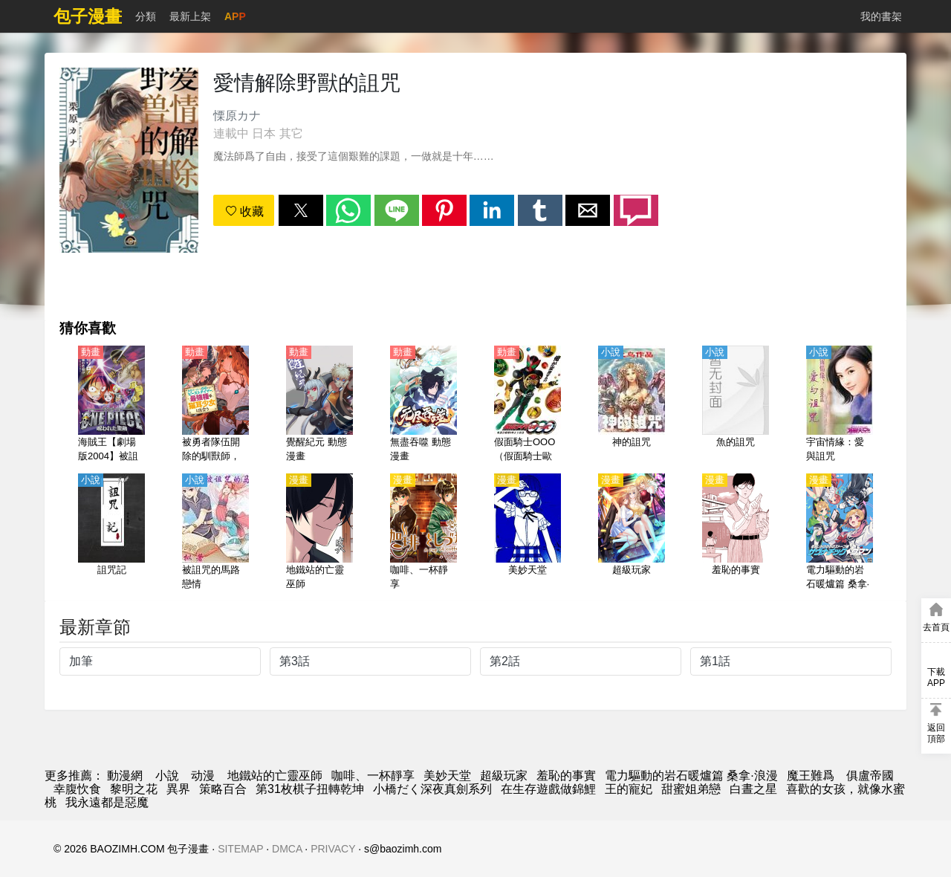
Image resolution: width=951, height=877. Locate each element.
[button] (301, 210)
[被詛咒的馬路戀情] (215, 532)
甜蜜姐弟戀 (691, 789)
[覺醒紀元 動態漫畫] (319, 405)
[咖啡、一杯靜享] (423, 532)
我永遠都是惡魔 (107, 802)
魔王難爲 (812, 775)
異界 (178, 789)
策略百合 (223, 789)
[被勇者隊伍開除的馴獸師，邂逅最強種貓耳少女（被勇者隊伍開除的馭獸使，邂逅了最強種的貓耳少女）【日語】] (215, 405)
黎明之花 (134, 789)
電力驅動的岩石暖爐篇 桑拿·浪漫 (691, 775)
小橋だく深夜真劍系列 (432, 789)
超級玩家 (504, 775)
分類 (145, 16)
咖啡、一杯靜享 (373, 775)
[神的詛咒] (631, 405)
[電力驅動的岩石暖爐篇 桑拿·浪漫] (839, 532)
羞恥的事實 (566, 775)
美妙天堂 (447, 775)
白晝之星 (753, 789)
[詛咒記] (111, 532)
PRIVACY (333, 849)
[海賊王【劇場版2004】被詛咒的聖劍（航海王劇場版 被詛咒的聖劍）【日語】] (111, 405)
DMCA (287, 849)
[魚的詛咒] (735, 405)
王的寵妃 (628, 789)
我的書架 (881, 16)
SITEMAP (240, 849)
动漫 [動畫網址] (203, 775)
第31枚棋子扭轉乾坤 (310, 789)
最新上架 (190, 16)
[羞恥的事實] (735, 532)
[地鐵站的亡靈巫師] (319, 532)
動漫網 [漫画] (125, 775)
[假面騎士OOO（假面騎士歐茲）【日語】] (527, 405)
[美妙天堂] (527, 532)
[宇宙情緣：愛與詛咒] (839, 405)
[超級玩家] (631, 532)
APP (235, 16)
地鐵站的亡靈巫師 (274, 775)
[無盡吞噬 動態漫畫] (423, 405)
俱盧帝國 (870, 775)
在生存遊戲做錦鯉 (548, 789)
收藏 (244, 211)
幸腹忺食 (77, 789)
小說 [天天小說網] (167, 775)
